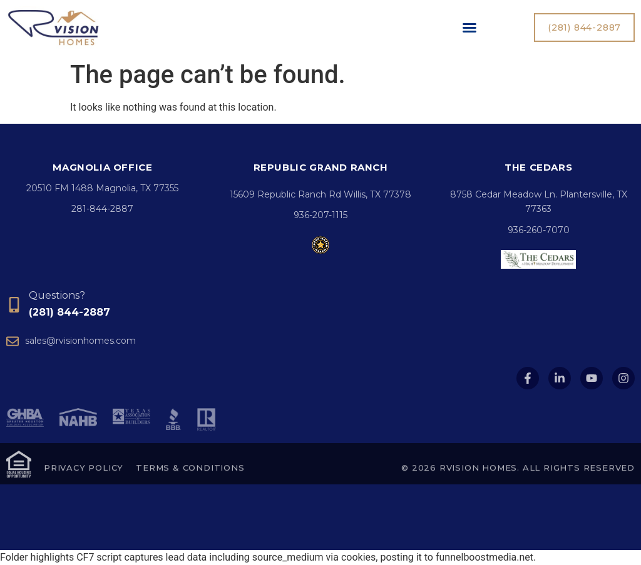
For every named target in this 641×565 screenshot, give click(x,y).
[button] (469, 27)
